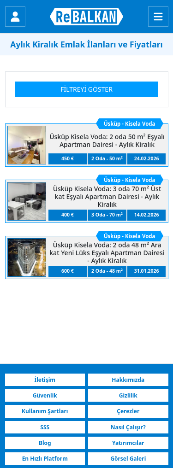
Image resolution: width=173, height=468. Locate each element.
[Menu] (158, 16)
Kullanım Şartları (45, 411)
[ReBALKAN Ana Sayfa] (86, 16)
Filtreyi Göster (86, 89)
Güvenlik (45, 395)
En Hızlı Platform (45, 458)
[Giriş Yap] (15, 16)
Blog (45, 443)
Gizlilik (128, 395)
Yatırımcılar (128, 443)
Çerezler (128, 411)
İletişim (44, 380)
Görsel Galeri (128, 458)
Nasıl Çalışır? (128, 427)
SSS (44, 427)
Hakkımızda (128, 380)
